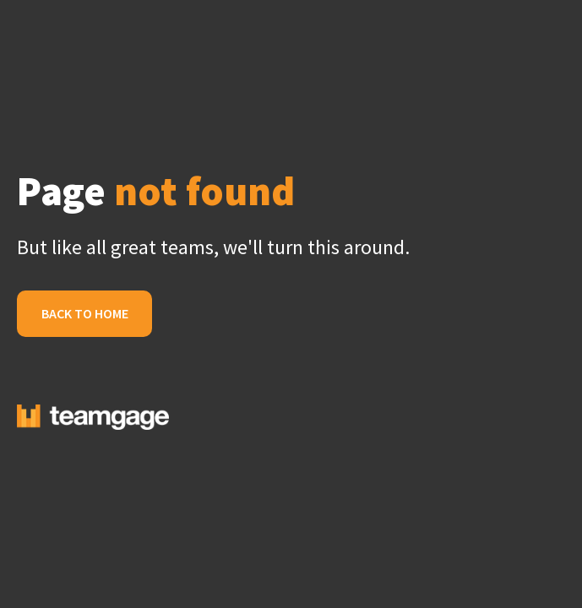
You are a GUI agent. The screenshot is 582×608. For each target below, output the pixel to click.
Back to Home (84, 313)
